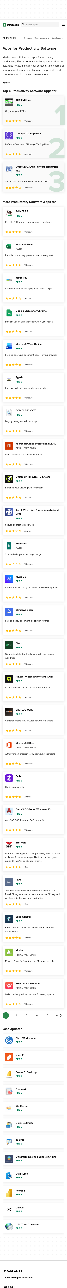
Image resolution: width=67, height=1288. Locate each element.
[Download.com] (11, 25)
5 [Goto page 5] (47, 1015)
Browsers (28, 38)
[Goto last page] (58, 1015)
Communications (41, 38)
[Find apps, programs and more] (40, 24)
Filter (7, 82)
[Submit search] (23, 24)
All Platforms (11, 37)
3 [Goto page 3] (26, 1015)
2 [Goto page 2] (16, 1015)
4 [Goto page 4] (37, 1015)
